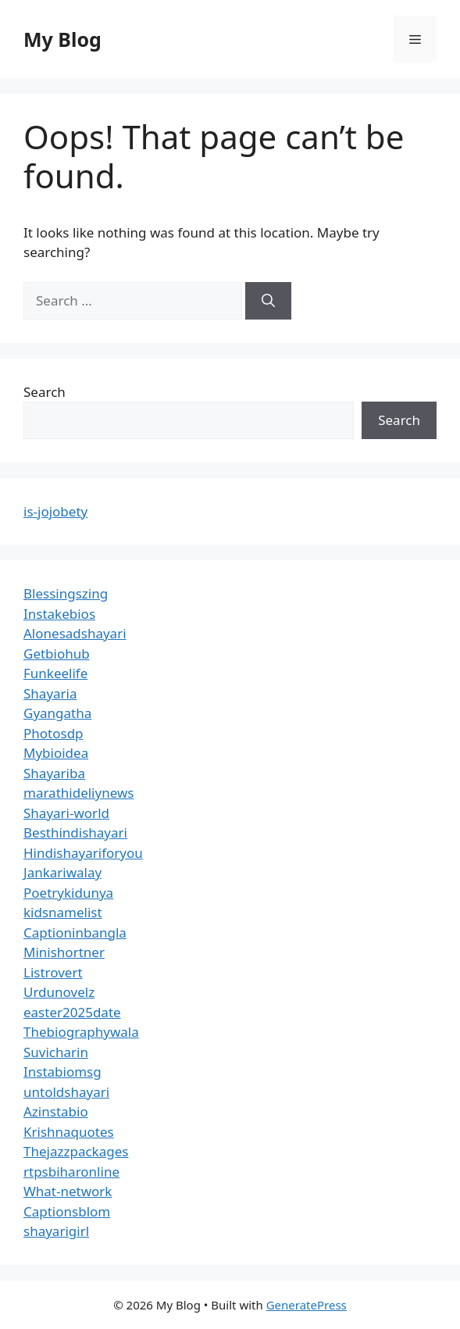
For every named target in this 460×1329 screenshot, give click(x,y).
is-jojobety (55, 511)
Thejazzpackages (75, 1151)
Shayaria (50, 693)
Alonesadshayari (75, 633)
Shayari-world (66, 813)
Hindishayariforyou (83, 853)
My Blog (62, 39)
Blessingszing (65, 593)
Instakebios (59, 614)
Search (44, 392)
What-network (67, 1191)
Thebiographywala (81, 1032)
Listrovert (53, 972)
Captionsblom (66, 1211)
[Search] (268, 301)
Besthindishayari (75, 832)
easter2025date (72, 1012)
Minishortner (64, 952)
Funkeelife (55, 673)
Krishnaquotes (68, 1132)
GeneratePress (306, 1305)
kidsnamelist (62, 912)
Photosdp (53, 733)
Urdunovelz (58, 992)
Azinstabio (55, 1111)
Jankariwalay (62, 872)
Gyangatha (57, 713)
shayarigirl (56, 1231)
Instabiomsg (62, 1072)
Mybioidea (55, 753)
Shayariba (54, 773)
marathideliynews (78, 793)
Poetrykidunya (68, 893)
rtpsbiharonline (71, 1172)
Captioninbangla (75, 932)
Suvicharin (55, 1052)
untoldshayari (66, 1092)
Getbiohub (56, 654)
